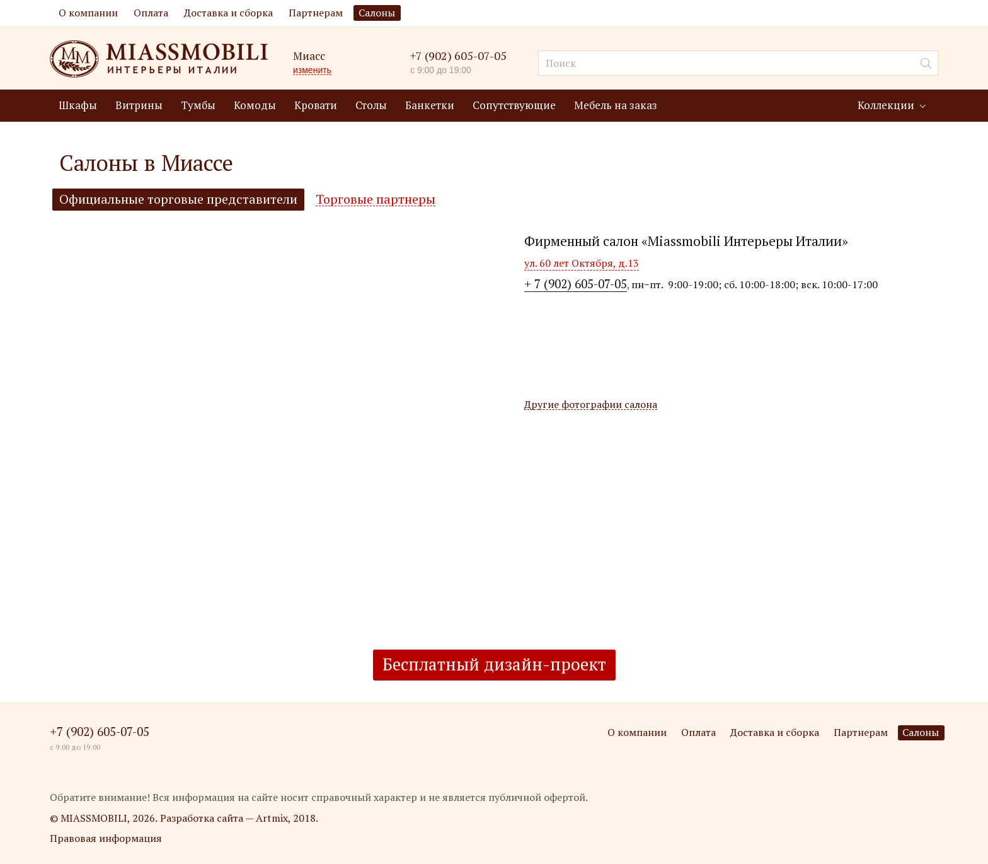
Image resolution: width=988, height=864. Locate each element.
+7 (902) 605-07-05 (458, 56)
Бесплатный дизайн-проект (494, 664)
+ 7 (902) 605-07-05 (575, 283)
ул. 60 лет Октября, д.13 (581, 263)
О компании (88, 13)
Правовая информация (106, 838)
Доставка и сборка (228, 13)
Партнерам (316, 13)
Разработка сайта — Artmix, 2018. (239, 818)
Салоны (377, 13)
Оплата (151, 13)
